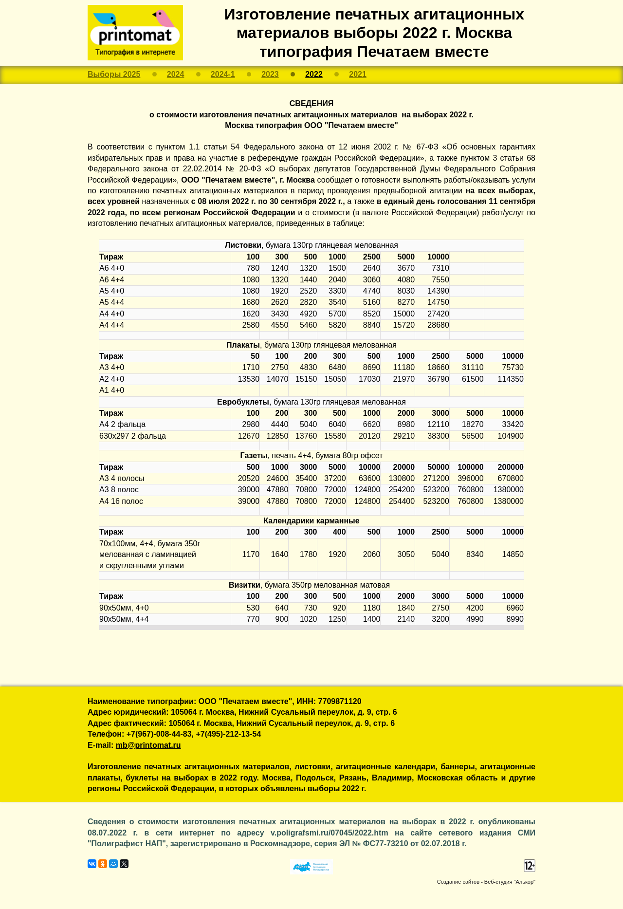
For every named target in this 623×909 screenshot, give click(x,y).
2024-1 (223, 74)
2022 (314, 74)
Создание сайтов (458, 882)
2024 (175, 74)
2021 (357, 74)
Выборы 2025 (114, 74)
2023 (270, 74)
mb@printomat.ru (148, 745)
